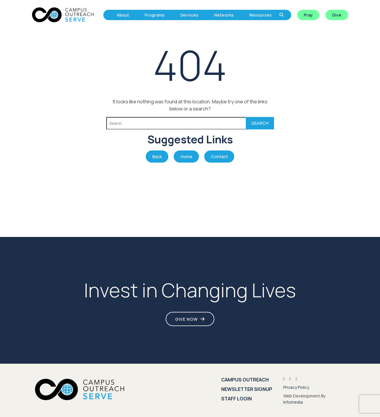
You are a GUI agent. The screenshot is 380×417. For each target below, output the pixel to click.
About (123, 15)
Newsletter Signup (246, 389)
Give (336, 15)
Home (186, 156)
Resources (260, 15)
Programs (154, 15)
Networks (224, 15)
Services (189, 15)
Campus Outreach (245, 379)
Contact (219, 156)
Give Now (186, 319)
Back (157, 156)
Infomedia (293, 402)
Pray (308, 15)
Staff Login (236, 398)
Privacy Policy (296, 387)
